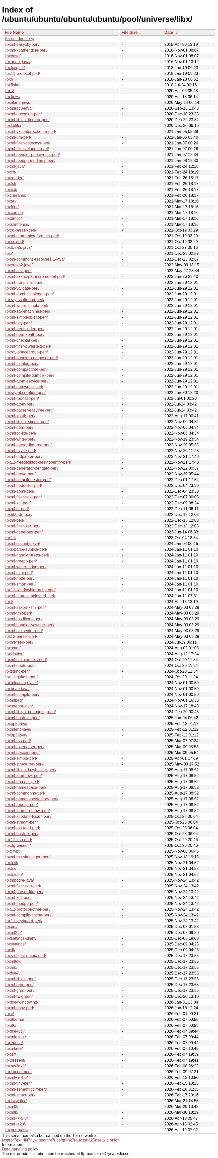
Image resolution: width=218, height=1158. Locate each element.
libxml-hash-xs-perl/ (22, 718)
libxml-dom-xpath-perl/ (24, 334)
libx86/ (10, 1025)
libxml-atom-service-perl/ (26, 381)
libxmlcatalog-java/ (21, 683)
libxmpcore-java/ (19, 880)
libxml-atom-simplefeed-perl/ (30, 596)
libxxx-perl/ (14, 242)
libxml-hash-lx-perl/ (21, 834)
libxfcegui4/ (15, 68)
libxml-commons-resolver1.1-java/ (35, 259)
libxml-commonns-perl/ (25, 793)
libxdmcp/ (13, 218)
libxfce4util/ (15, 1031)
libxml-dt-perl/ (17, 509)
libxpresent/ (15, 1060)
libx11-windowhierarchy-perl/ (30, 590)
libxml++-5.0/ (16, 1118)
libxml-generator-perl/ (24, 532)
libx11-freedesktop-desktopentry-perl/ (38, 462)
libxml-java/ (15, 166)
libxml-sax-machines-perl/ (27, 311)
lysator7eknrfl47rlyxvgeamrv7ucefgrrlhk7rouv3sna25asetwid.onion (61, 1140)
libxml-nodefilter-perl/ (23, 485)
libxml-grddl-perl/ (19, 990)
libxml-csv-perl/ (18, 271)
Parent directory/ (19, 39)
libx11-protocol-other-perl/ (27, 909)
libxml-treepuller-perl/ (23, 282)
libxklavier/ (14, 654)
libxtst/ (10, 183)
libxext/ (11, 189)
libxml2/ (11, 1106)
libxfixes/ (12, 97)
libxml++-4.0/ (16, 1077)
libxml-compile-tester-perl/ (28, 480)
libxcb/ (10, 172)
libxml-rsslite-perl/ (20, 451)
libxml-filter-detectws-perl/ (27, 143)
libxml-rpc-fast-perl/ (22, 398)
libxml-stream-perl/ (21, 822)
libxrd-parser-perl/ (20, 230)
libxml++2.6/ (15, 1124)
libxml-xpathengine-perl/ (26, 50)
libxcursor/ (14, 213)
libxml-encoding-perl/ (23, 114)
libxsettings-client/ (20, 938)
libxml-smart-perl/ (20, 584)
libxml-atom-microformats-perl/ (32, 236)
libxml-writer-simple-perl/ (26, 305)
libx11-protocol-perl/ (22, 73)
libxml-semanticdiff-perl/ (26, 1089)
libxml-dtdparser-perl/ (23, 456)
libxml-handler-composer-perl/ (31, 358)
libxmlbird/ (14, 700)
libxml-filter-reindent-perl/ (27, 149)
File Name (14, 32)
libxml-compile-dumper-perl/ (29, 375)
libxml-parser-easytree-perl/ (29, 410)
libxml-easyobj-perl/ (22, 44)
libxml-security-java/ (22, 543)
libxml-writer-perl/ (20, 439)
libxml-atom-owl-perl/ (23, 776)
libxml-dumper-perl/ (22, 782)
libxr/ (9, 79)
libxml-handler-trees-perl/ (27, 555)
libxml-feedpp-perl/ (21, 903)
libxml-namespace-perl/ (25, 787)
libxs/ (9, 91)
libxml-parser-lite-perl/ (24, 892)
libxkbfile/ (13, 125)
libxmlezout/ (15, 1037)
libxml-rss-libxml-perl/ (23, 619)
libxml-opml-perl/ (19, 491)
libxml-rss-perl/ (18, 741)
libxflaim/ (12, 85)
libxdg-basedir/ (18, 845)
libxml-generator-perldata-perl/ (31, 468)
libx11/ (10, 538)
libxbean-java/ (17, 689)
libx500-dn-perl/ (18, 514)
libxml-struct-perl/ (20, 1095)
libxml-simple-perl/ (21, 758)
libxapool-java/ (17, 62)
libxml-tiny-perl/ (18, 1083)
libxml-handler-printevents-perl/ (32, 154)
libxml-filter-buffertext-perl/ (28, 346)
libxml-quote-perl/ (20, 665)
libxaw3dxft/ (15, 1066)
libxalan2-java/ (17, 102)
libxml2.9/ (13, 932)
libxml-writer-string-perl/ (25, 567)
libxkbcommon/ (18, 1072)
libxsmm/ (13, 648)
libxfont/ (12, 207)
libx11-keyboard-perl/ (23, 921)
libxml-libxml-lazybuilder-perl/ (30, 770)
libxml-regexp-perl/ (21, 805)
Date (168, 32)
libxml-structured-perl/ (24, 764)
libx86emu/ (14, 1019)
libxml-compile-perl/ (22, 694)
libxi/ (9, 253)
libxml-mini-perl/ (19, 572)
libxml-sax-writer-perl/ (24, 631)
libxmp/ (11, 967)
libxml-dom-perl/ (19, 427)
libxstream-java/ (19, 706)
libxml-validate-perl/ (22, 288)
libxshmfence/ (17, 224)
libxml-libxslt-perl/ (20, 979)
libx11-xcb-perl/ (18, 840)
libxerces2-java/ (19, 265)
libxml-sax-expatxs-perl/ (26, 660)
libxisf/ (10, 1054)
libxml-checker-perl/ (22, 340)
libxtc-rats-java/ (18, 247)
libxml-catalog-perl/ (21, 363)
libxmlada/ (14, 1048)
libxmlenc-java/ (18, 729)
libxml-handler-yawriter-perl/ (29, 625)
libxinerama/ (15, 195)
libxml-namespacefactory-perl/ (31, 799)
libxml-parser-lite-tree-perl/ (28, 445)
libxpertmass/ (16, 1130)
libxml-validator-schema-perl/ (30, 131)
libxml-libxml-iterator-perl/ (27, 120)
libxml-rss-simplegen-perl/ (27, 857)
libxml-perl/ (14, 520)
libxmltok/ (13, 961)
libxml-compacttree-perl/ (26, 369)
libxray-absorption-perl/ (25, 393)
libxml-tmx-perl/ (18, 613)
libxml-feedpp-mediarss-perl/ (30, 160)
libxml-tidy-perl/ (18, 323)
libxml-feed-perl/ (19, 642)
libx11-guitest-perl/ (21, 677)
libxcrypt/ (13, 851)
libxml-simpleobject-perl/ (26, 317)
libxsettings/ (15, 944)
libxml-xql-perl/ (18, 503)
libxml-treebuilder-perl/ (24, 329)
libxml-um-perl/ (18, 137)
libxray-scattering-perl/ (24, 300)
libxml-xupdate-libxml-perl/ (28, 816)
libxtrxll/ (11, 863)
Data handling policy (20, 1149)
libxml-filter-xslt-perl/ (22, 526)
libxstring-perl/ (17, 671)
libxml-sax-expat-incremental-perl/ (35, 276)
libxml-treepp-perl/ (21, 561)
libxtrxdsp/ (14, 874)
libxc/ (9, 1014)
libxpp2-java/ (16, 723)
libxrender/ (14, 178)
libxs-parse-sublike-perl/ (26, 549)
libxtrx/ (10, 868)
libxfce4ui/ (14, 973)
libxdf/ (10, 950)
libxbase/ (13, 56)
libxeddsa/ (14, 1043)
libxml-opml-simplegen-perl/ (29, 294)
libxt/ (9, 602)
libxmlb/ (11, 1112)
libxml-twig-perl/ (19, 996)
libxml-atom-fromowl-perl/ (27, 811)
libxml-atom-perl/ (19, 404)
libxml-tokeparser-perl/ (24, 747)
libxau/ (10, 201)
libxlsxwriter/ (16, 1101)
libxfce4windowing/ (21, 1002)
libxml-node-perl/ (19, 578)
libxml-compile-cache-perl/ (28, 915)
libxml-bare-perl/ (19, 985)
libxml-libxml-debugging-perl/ (30, 712)
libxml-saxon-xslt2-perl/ (25, 607)
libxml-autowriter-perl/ (24, 387)
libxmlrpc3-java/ (19, 108)
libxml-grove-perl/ (20, 474)
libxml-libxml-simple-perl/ (27, 422)
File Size (130, 32)
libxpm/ (11, 926)
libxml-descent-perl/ (22, 752)
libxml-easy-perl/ (19, 1008)
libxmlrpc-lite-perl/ (20, 433)
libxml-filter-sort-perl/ (23, 886)
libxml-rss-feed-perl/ (22, 828)
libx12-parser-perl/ (21, 636)
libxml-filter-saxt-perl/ (23, 497)
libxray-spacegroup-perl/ (26, 352)
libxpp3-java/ (16, 735)
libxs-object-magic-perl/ (25, 955)
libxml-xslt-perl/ (18, 897)
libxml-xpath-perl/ (20, 416)
